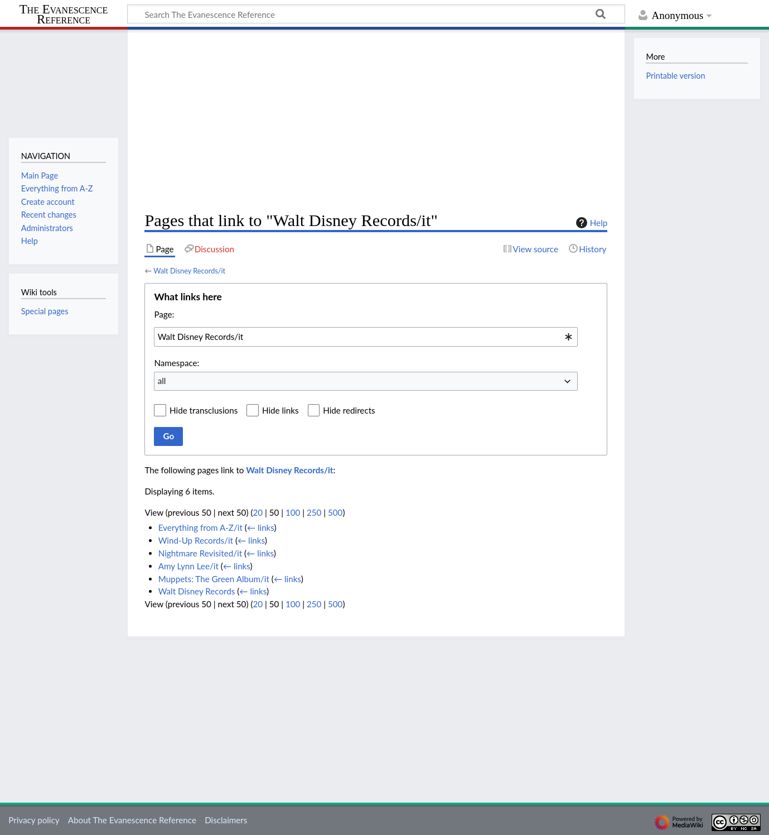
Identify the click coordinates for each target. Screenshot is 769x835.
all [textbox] (162, 381)
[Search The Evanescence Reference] (376, 14)
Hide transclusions (204, 410)
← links (260, 527)
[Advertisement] (375, 120)
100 (293, 512)
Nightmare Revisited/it (200, 553)
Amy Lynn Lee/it (188, 566)
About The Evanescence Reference (132, 820)
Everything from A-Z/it (200, 527)
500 (335, 512)
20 (258, 512)
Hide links (280, 410)
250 (314, 512)
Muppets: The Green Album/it (213, 579)
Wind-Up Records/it (195, 540)
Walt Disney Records (196, 591)
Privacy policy (33, 820)
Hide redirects (349, 410)
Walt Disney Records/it (189, 270)
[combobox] (366, 336)
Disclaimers (226, 820)
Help (590, 222)
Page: (164, 314)
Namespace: (176, 363)
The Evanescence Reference (64, 14)
